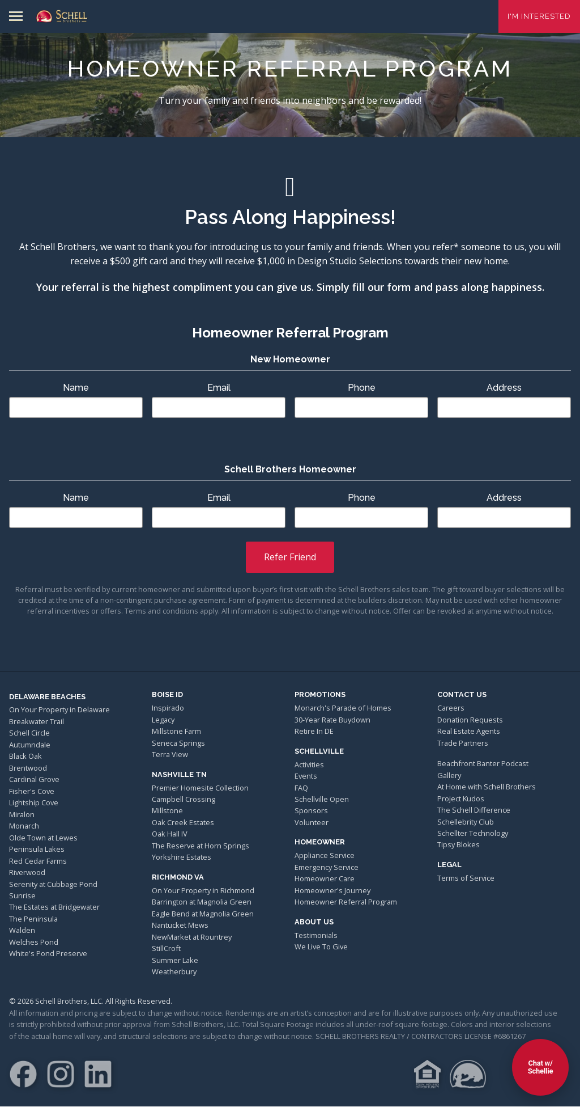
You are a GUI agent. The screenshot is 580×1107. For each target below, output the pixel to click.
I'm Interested (539, 16)
